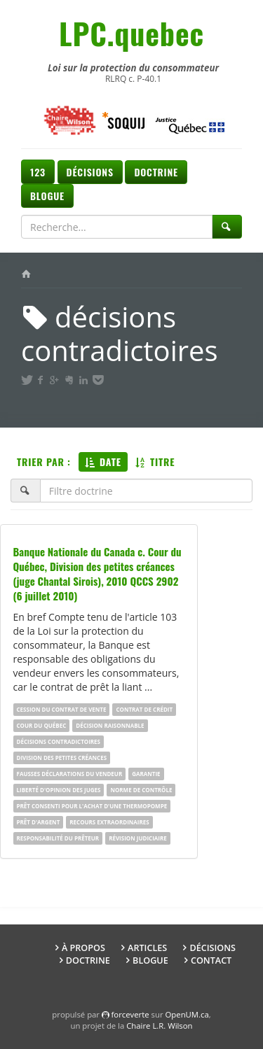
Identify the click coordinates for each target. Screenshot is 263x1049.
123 (38, 171)
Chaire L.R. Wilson (159, 1025)
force (130, 1014)
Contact (211, 960)
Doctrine (155, 171)
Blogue (47, 195)
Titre (155, 461)
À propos (83, 948)
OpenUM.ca (187, 1014)
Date (103, 461)
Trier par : (44, 461)
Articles (147, 948)
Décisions (90, 171)
